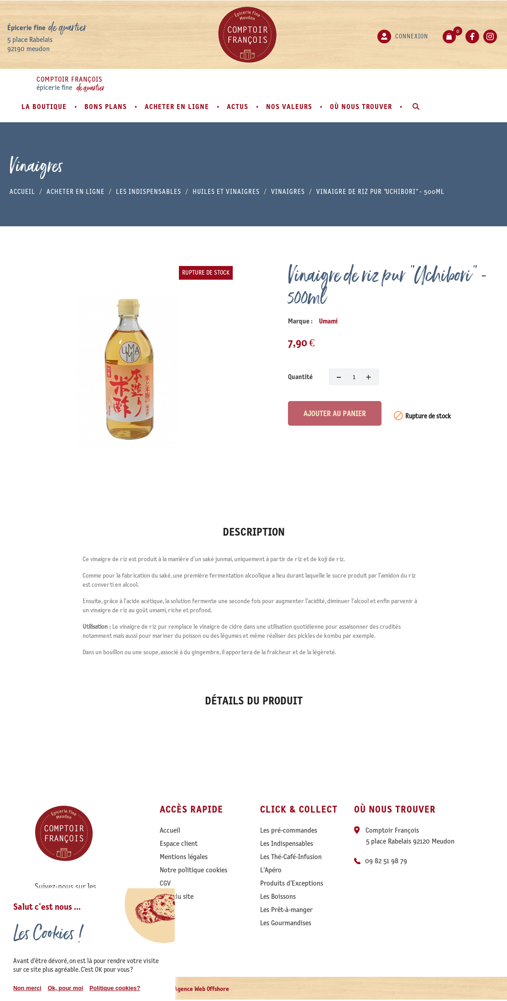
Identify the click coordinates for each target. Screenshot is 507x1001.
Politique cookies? (114, 988)
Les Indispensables (286, 843)
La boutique (45, 106)
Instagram (490, 36)
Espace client (179, 843)
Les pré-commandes (288, 830)
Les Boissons (278, 896)
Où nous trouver (362, 106)
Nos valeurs (290, 106)
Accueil (170, 830)
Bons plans (106, 106)
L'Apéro (271, 870)
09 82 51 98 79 (386, 861)
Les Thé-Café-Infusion (291, 857)
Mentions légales (184, 857)
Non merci (27, 988)
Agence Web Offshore (201, 989)
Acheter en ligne (178, 106)
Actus (239, 106)
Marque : (300, 321)
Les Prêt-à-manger (286, 910)
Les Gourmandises (285, 923)
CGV (165, 883)
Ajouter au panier (334, 413)
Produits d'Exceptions (291, 883)
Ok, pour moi (65, 988)
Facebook (472, 36)
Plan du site (176, 896)
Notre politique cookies (193, 870)
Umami (328, 321)
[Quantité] (354, 377)
